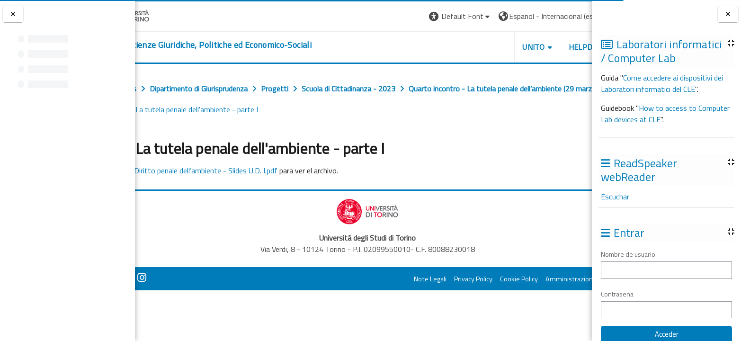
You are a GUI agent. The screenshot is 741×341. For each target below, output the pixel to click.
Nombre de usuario (628, 254)
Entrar (574, 16)
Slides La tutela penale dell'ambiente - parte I (447, 109)
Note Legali (377, 279)
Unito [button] (481, 47)
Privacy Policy (421, 279)
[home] (246, 45)
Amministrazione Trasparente (537, 279)
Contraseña (617, 294)
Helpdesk (535, 47)
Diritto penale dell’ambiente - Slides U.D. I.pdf (250, 170)
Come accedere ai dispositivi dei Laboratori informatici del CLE (662, 83)
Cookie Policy (466, 279)
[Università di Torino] (164, 15)
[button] (407, 16)
